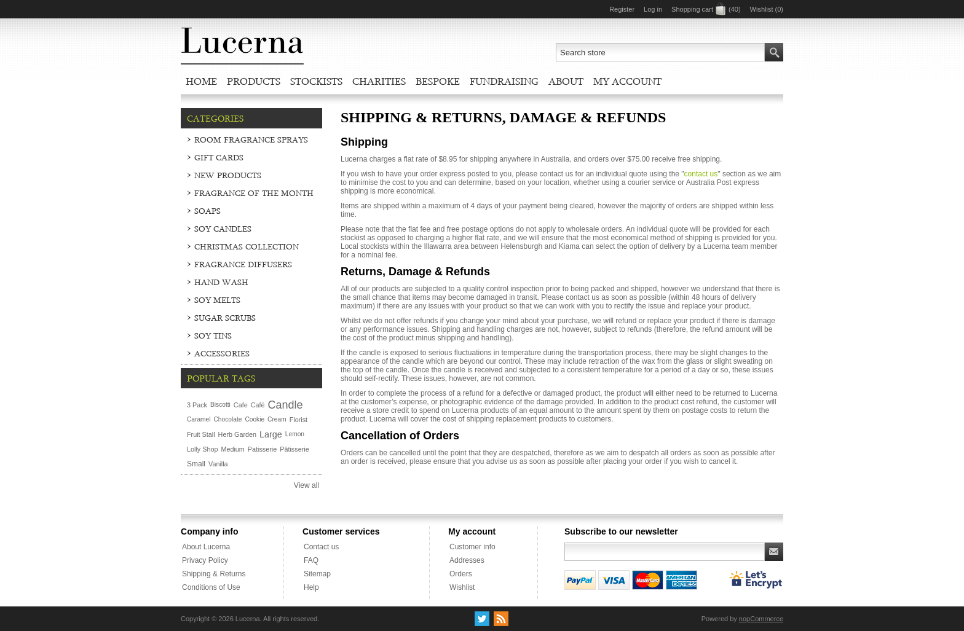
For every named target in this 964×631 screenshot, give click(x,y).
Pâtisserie (294, 449)
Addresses (466, 560)
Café (258, 405)
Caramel (199, 419)
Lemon (294, 434)
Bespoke (438, 81)
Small (196, 464)
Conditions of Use (211, 587)
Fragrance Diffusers (243, 264)
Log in (653, 9)
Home (201, 81)
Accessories (222, 353)
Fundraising (504, 81)
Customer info (472, 547)
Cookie (254, 419)
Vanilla (218, 464)
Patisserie (262, 449)
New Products (227, 175)
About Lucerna (206, 547)
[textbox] (660, 52)
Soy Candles (222, 228)
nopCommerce (761, 618)
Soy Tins (213, 335)
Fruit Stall (201, 434)
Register (621, 9)
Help (311, 587)
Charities (379, 81)
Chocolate (228, 419)
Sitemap (317, 574)
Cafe (241, 405)
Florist (298, 419)
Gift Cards (218, 157)
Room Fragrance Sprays (251, 139)
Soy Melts (217, 299)
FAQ (311, 560)
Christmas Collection (246, 246)
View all (306, 485)
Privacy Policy (205, 560)
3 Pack (197, 405)
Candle (284, 405)
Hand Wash (221, 282)
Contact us (321, 547)
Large (270, 434)
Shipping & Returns (213, 574)
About (565, 81)
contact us (701, 174)
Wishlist (462, 587)
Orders (460, 574)
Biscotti (220, 404)
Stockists (316, 81)
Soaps (207, 210)
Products (253, 81)
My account (627, 81)
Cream (276, 419)
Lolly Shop (202, 449)
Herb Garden (237, 434)
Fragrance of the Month (254, 192)
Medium (232, 449)
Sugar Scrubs (225, 317)
